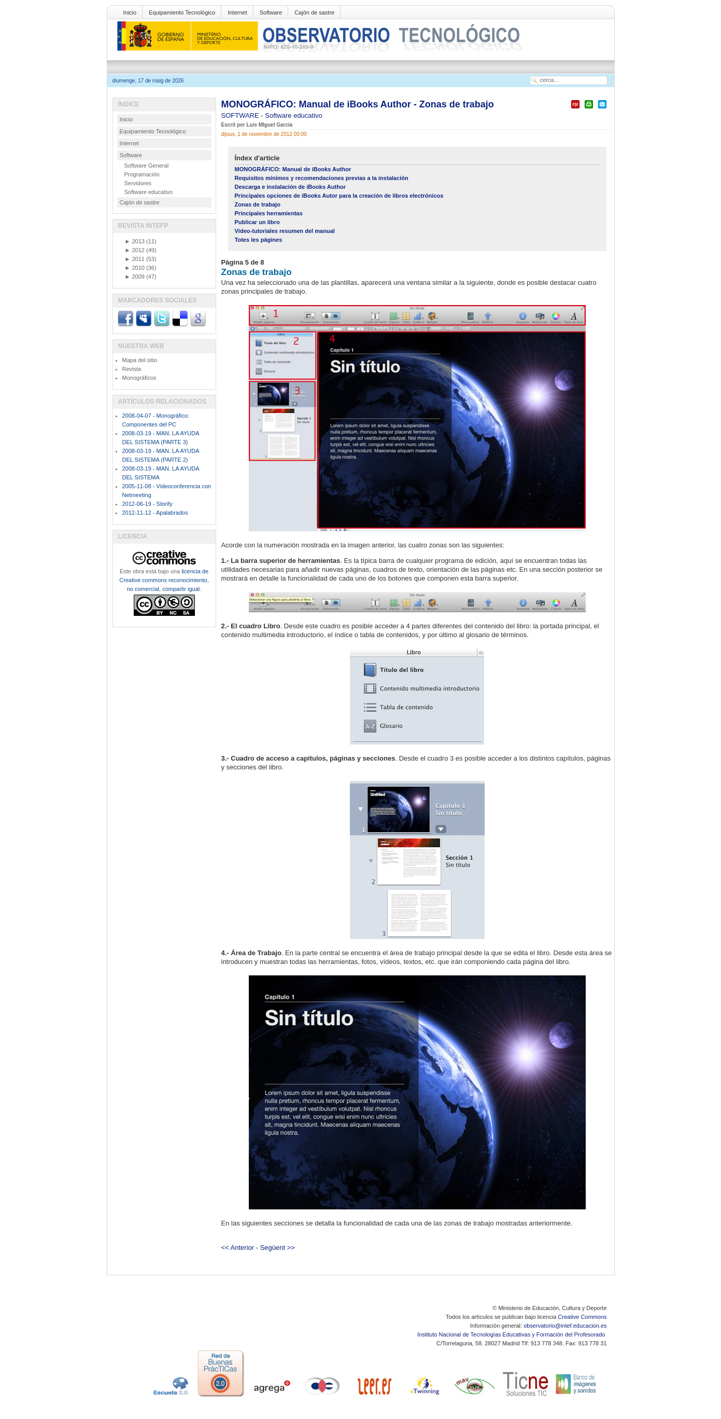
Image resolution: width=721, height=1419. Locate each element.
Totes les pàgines (258, 240)
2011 (135, 259)
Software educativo (293, 115)
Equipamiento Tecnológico (182, 12)
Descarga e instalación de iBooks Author (290, 187)
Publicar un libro (257, 222)
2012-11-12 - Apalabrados (155, 512)
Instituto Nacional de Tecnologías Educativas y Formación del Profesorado (511, 1334)
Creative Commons (582, 1317)
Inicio (130, 12)
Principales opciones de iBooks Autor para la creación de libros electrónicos (339, 195)
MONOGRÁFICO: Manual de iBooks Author (293, 169)
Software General (146, 165)
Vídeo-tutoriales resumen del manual (285, 231)
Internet (237, 12)
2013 (135, 241)
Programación (142, 174)
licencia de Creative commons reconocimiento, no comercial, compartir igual (163, 580)
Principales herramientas (269, 213)
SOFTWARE (241, 115)
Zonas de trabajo (257, 204)
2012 (135, 250)
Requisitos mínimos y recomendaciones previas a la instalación (321, 178)
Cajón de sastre (314, 12)
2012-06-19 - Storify (147, 504)
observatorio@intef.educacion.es (565, 1325)
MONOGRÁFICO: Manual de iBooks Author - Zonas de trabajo (357, 104)
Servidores (138, 183)
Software (271, 12)
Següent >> (277, 1247)
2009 (135, 276)
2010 (135, 268)
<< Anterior (238, 1247)
